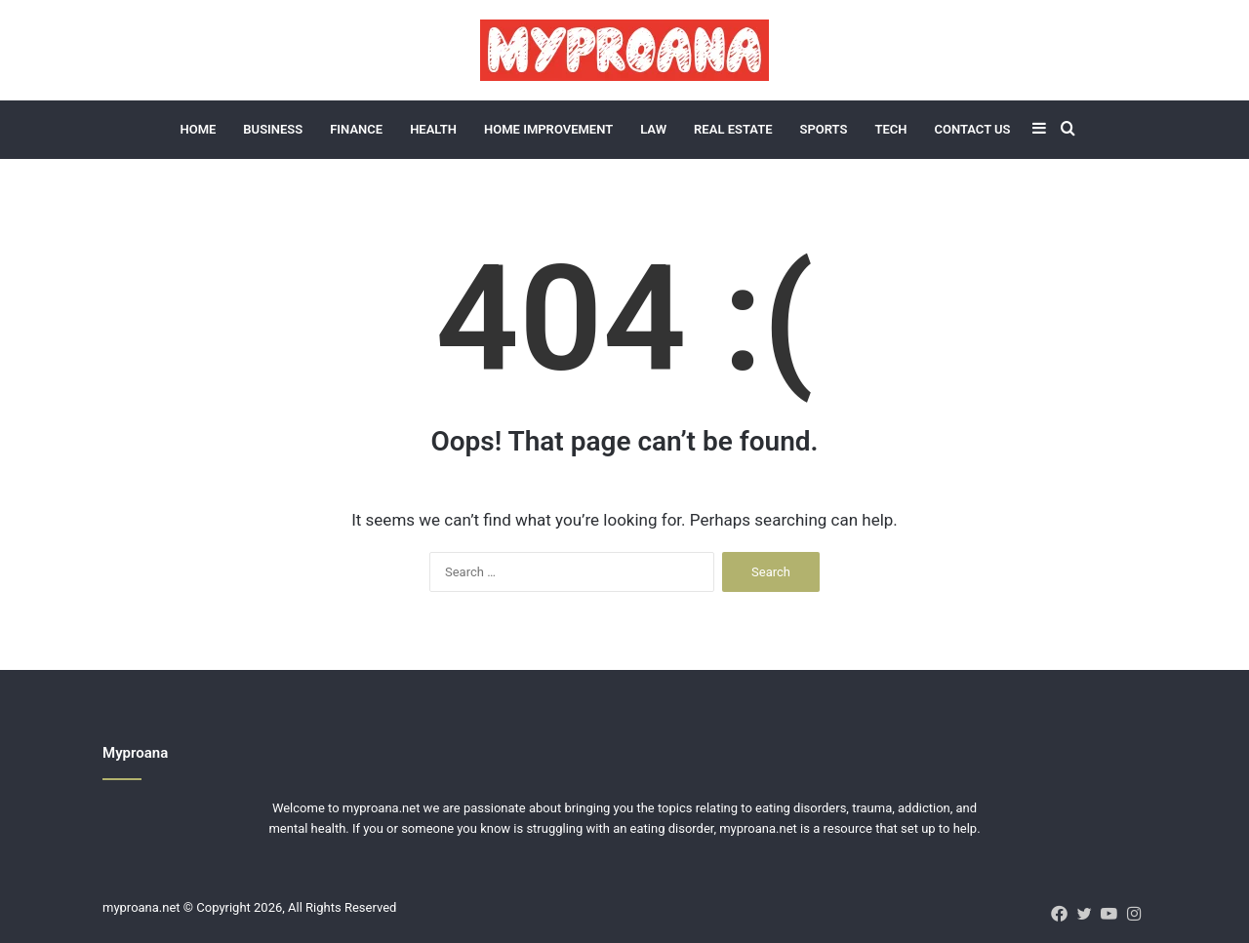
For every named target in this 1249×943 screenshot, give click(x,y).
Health (433, 129)
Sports (823, 129)
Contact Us (972, 129)
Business (272, 129)
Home (198, 129)
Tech (890, 129)
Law (653, 129)
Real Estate (733, 129)
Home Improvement (548, 129)
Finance (356, 129)
